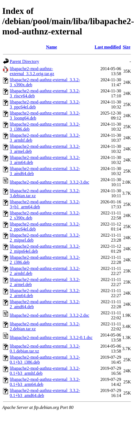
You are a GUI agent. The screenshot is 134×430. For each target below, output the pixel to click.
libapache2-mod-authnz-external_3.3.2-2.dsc (49, 315)
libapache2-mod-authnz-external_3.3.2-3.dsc (49, 182)
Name (51, 47)
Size (126, 47)
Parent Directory (24, 61)
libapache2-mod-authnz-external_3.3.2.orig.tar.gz (32, 71)
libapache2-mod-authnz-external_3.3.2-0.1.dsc (51, 337)
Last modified (108, 47)
